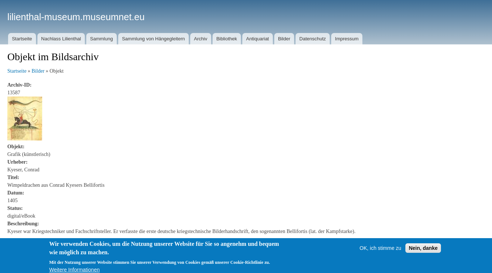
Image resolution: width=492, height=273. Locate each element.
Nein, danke (423, 251)
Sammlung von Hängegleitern (153, 38)
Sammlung (101, 38)
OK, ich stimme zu (380, 251)
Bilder (284, 38)
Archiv (200, 38)
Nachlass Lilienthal (61, 38)
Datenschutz (312, 38)
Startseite (22, 38)
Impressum (346, 38)
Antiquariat (257, 38)
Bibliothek (226, 38)
